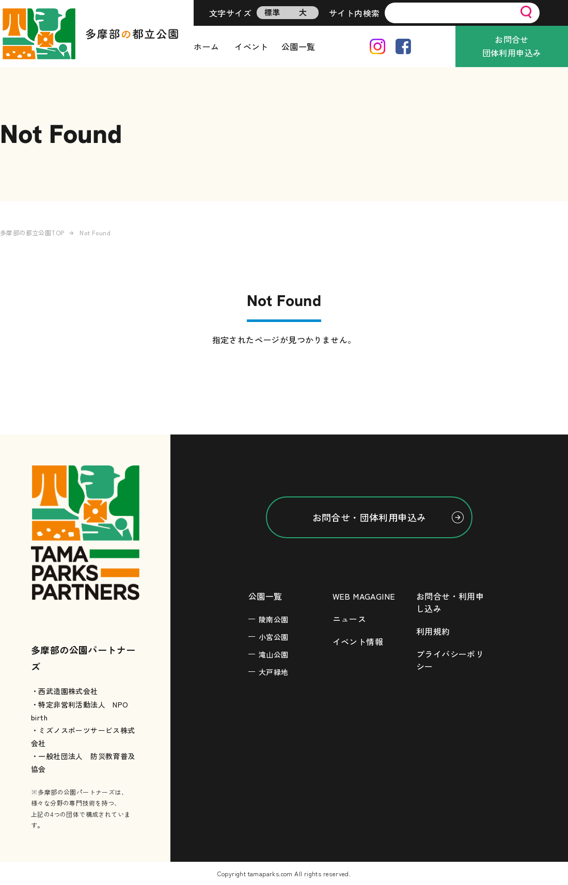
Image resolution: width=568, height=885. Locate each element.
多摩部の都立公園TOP (32, 232)
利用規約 (433, 631)
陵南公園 (274, 619)
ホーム (206, 46)
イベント (251, 46)
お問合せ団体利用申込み (512, 46)
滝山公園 (274, 654)
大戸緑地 (274, 672)
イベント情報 (358, 641)
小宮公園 (274, 637)
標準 (272, 12)
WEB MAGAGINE (364, 596)
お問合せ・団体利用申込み (369, 517)
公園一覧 (298, 46)
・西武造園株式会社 (64, 691)
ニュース (350, 619)
